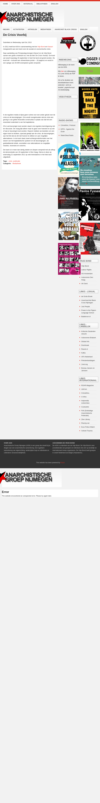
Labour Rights (86, 270)
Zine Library (85, 419)
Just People (85, 306)
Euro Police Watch (88, 427)
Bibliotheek (41, 4)
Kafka (83, 353)
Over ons (15, 4)
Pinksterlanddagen (88, 360)
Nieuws (6, 29)
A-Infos (83, 397)
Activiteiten (18, 29)
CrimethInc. (85, 393)
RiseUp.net (85, 423)
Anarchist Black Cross (66, 29)
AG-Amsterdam (87, 273)
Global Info (85, 341)
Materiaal (28, 4)
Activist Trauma (86, 431)
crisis (10, 161)
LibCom (84, 389)
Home (5, 4)
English (54, 4)
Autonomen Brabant (88, 338)
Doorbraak (85, 345)
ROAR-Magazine (87, 385)
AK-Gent (84, 283)
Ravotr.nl (84, 349)
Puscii (62, 462)
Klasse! (50, 47)
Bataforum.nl (86, 316)
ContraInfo (85, 407)
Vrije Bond (41, 47)
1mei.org (84, 364)
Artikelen (32, 29)
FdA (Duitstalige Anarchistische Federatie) (87, 413)
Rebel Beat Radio (67, 135)
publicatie (16, 161)
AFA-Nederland (86, 357)
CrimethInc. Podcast (68, 125)
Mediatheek (45, 29)
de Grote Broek (86, 296)
